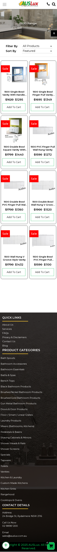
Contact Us (8, 341)
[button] (5, 5)
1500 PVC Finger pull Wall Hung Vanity (43, 148)
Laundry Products (11, 420)
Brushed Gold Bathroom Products (20, 397)
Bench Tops (7, 380)
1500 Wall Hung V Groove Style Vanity (14, 258)
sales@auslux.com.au (14, 535)
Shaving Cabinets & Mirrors (16, 437)
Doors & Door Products (14, 409)
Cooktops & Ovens (11, 500)
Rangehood (7, 494)
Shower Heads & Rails (13, 443)
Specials (5, 454)
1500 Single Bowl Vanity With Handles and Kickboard (14, 93)
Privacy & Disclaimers (14, 337)
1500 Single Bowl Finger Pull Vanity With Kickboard (43, 93)
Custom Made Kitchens (14, 483)
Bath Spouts (8, 358)
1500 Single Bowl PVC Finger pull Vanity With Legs (43, 258)
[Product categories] (37, 46)
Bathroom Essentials (12, 369)
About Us (7, 324)
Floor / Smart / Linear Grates (17, 414)
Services (7, 329)
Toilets (4, 466)
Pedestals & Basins (11, 432)
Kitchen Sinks (8, 488)
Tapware (6, 460)
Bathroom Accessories (14, 363)
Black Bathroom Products (16, 386)
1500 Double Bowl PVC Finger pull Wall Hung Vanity (14, 203)
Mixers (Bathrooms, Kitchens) (17, 426)
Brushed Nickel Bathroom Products (21, 392)
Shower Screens (10, 448)
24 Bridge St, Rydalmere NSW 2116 (22, 516)
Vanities (5, 471)
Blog (5, 345)
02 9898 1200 (10, 525)
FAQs (5, 333)
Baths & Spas (8, 375)
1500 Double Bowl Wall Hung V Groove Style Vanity (43, 203)
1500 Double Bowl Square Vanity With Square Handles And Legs (14, 148)
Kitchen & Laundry (11, 477)
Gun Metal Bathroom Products (18, 403)
